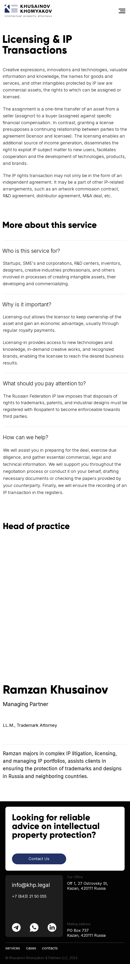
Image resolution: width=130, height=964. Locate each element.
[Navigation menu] (122, 11)
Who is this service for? (31, 251)
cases (31, 948)
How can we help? (25, 437)
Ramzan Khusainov (55, 689)
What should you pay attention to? (44, 383)
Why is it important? (26, 304)
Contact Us (39, 858)
